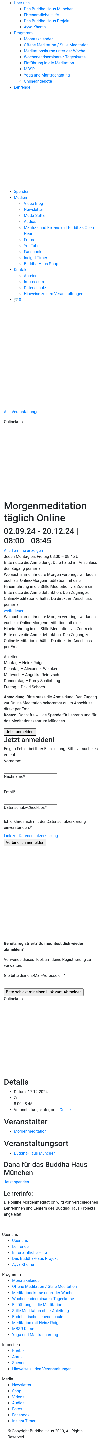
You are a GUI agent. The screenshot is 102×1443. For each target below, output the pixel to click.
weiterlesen (14, 610)
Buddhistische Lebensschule (37, 1316)
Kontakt (21, 269)
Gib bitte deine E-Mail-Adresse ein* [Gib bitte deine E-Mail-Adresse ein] (34, 975)
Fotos (29, 239)
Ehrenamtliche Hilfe (41, 15)
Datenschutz (35, 287)
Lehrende (22, 87)
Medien (20, 197)
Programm (23, 33)
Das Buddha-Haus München (49, 9)
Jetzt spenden (16, 1182)
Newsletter (33, 209)
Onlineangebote (38, 81)
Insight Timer (35, 257)
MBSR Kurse (23, 1328)
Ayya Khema (35, 27)
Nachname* (14, 776)
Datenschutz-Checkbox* (25, 807)
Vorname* (13, 760)
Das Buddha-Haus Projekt (47, 21)
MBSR (29, 69)
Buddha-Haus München (35, 1153)
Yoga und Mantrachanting (47, 75)
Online (65, 1109)
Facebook (32, 251)
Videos (18, 1397)
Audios (30, 221)
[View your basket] (17, 299)
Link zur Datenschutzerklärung (31, 835)
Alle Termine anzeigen (23, 550)
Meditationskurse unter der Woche (54, 51)
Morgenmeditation (30, 1131)
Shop (16, 1391)
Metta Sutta (34, 215)
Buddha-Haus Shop (41, 263)
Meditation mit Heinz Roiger (37, 1322)
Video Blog (33, 203)
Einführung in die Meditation (49, 63)
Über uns (22, 3)
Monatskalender (38, 39)
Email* (10, 792)
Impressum (34, 281)
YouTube (31, 245)
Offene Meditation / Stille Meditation (56, 45)
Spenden (21, 191)
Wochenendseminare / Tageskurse (55, 57)
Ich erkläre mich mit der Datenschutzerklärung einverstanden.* (45, 824)
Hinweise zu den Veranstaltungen (53, 293)
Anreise (30, 275)
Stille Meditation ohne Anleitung (40, 1310)
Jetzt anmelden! (20, 731)
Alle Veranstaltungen (22, 411)
